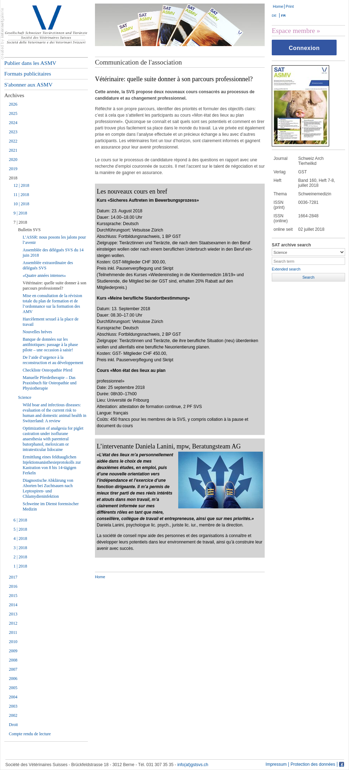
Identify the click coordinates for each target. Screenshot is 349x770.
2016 (13, 586)
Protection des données (313, 764)
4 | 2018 (20, 538)
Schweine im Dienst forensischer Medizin (51, 506)
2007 (13, 669)
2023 (13, 131)
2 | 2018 (20, 556)
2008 (13, 660)
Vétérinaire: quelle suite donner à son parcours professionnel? (54, 285)
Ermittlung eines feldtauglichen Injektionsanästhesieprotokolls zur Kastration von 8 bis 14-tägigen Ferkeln (52, 464)
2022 (13, 141)
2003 (13, 706)
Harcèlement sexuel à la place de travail (51, 322)
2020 (13, 159)
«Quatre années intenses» (44, 275)
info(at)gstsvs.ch (192, 764)
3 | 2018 (20, 547)
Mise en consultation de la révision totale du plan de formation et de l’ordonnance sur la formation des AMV (52, 303)
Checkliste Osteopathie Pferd (47, 370)
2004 (13, 696)
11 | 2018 (21, 194)
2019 (13, 168)
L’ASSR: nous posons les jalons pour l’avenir (54, 240)
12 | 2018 (21, 185)
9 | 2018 (20, 213)
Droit (13, 724)
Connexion (304, 48)
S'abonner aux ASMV (28, 85)
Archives (14, 95)
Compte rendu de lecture (30, 733)
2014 (13, 604)
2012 (13, 623)
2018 (13, 177)
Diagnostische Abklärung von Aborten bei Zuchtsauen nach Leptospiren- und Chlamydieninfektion (48, 488)
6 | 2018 (20, 520)
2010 (13, 641)
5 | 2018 (20, 529)
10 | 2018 (21, 203)
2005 (13, 687)
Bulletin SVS (29, 229)
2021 (13, 150)
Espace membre (293, 30)
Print (290, 6)
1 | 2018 (20, 566)
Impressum (276, 764)
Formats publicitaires (27, 74)
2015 (13, 595)
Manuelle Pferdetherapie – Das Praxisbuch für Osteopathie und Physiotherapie (50, 383)
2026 (13, 104)
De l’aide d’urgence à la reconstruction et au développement (53, 360)
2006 (13, 678)
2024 (13, 122)
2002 (13, 715)
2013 (13, 614)
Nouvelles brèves (37, 331)
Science (24, 397)
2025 (13, 113)
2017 (13, 577)
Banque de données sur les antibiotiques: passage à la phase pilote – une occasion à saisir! (50, 344)
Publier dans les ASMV (30, 63)
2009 (13, 650)
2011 (13, 632)
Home (278, 6)
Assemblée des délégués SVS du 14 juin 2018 (53, 252)
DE (274, 15)
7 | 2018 (20, 222)
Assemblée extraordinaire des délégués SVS (48, 265)
